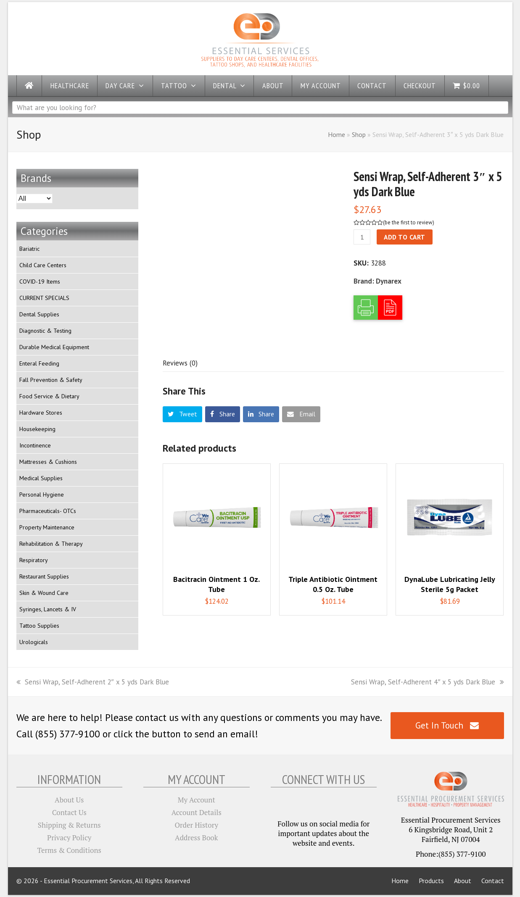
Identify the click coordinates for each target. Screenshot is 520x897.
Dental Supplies (39, 314)
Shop (359, 134)
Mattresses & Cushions (48, 462)
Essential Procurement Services (88, 880)
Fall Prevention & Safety (50, 380)
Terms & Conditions (69, 850)
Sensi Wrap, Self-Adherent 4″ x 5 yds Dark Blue (427, 682)
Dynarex (388, 281)
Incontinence (35, 445)
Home (336, 134)
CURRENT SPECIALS (44, 298)
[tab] (180, 363)
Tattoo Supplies (39, 625)
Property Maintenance (46, 527)
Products (431, 880)
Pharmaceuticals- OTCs (47, 511)
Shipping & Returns (69, 825)
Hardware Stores (40, 412)
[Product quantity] (362, 237)
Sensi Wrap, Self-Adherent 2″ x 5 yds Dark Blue (92, 682)
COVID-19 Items (39, 281)
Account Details (197, 812)
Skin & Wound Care (44, 593)
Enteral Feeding (39, 363)
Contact (492, 880)
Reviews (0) (180, 363)
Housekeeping (37, 429)
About (462, 880)
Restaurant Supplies (44, 576)
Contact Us (69, 812)
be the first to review (409, 222)
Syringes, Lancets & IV (47, 609)
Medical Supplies (41, 478)
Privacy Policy (69, 837)
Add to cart (404, 237)
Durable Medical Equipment (54, 347)
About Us (69, 800)
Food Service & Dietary (49, 396)
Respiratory (33, 560)
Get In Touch (447, 725)
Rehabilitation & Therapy (51, 543)
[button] (183, 414)
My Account (196, 800)
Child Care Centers (42, 265)
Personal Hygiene (41, 494)
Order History (196, 825)
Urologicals (33, 642)
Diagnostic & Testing (45, 330)
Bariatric (29, 249)
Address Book (196, 837)
